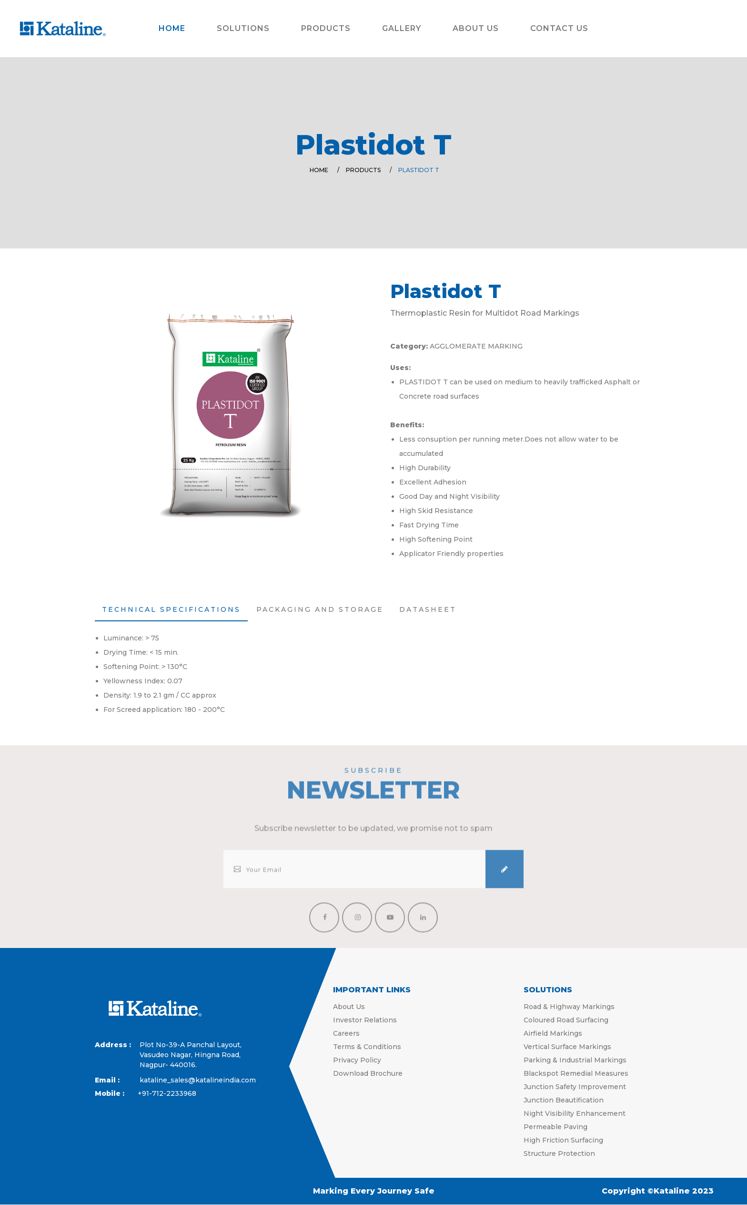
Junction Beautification (564, 1100)
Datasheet (427, 609)
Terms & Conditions (367, 1046)
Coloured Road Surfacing (566, 1020)
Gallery (401, 28)
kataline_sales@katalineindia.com (175, 1080)
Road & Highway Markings (569, 1006)
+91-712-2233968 (167, 1093)
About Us (476, 28)
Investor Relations (365, 1020)
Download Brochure (368, 1073)
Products (326, 28)
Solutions (243, 28)
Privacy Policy (357, 1060)
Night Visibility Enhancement (575, 1113)
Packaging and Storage (320, 609)
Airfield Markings (553, 1033)
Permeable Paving (555, 1127)
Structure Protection (559, 1153)
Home (172, 28)
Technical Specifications (171, 609)
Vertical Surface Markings (567, 1046)
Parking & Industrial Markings (575, 1060)
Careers (346, 1033)
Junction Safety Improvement (575, 1086)
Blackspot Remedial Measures (576, 1073)
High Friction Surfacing (563, 1140)
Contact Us (559, 28)
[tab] (171, 609)
